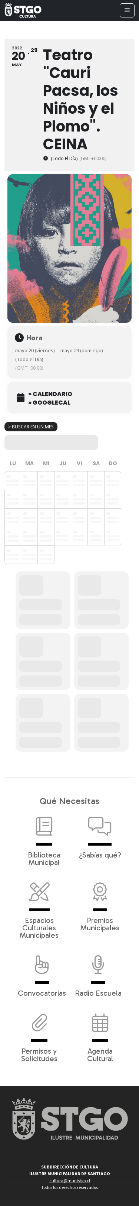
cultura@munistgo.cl (69, 1181)
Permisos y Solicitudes (39, 1034)
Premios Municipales (99, 903)
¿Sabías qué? (100, 834)
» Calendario (50, 394)
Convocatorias (42, 972)
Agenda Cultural (100, 1034)
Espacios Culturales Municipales (39, 907)
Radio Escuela (98, 972)
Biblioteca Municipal (44, 838)
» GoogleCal (49, 402)
